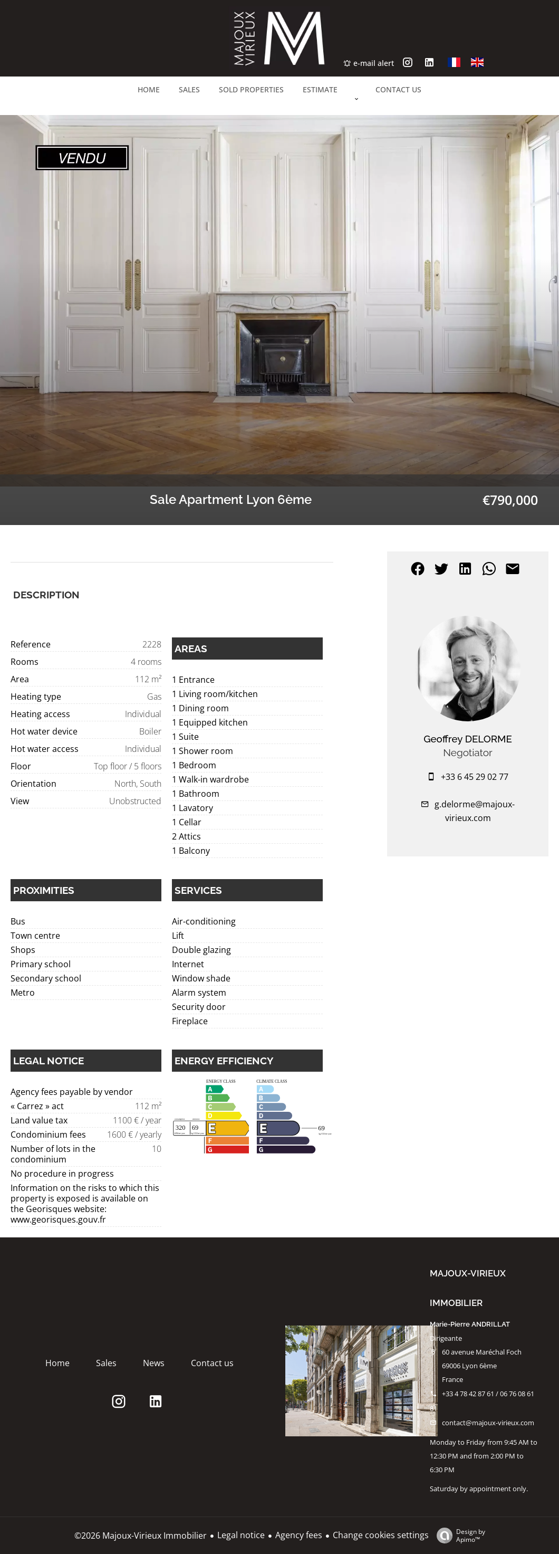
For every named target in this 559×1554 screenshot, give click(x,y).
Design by (458, 1535)
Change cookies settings (381, 1535)
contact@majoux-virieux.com (488, 1422)
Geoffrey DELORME (467, 739)
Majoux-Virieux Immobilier (468, 1288)
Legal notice (241, 1535)
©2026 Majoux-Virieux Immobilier (140, 1535)
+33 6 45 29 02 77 (474, 777)
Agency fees (298, 1535)
